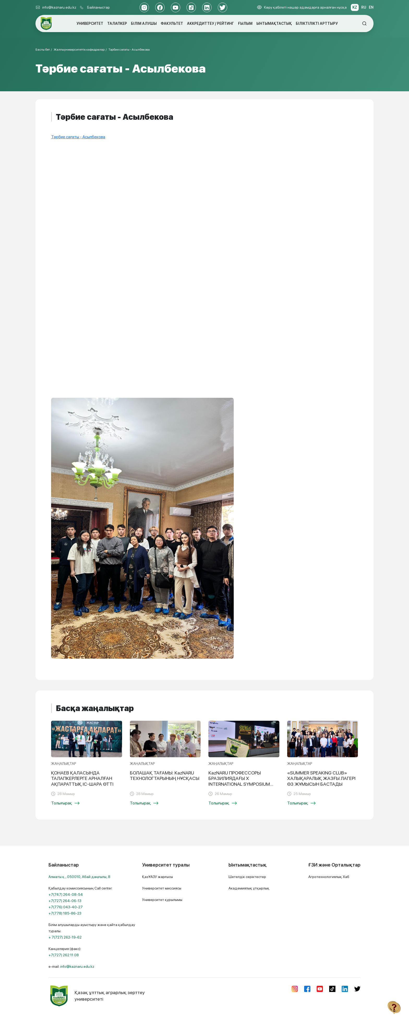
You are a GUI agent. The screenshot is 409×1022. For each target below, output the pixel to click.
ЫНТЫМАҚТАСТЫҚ (274, 23)
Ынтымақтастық (247, 865)
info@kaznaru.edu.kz (55, 7)
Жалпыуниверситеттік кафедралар (79, 49)
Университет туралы (166, 865)
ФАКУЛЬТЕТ (172, 23)
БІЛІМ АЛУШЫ (144, 23)
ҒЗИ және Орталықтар (334, 865)
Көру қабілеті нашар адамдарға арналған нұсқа (302, 7)
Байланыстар (98, 7)
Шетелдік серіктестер (247, 877)
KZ (354, 7)
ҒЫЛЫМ (245, 23)
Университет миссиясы (161, 888)
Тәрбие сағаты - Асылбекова (129, 49)
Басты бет (42, 49)
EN (371, 7)
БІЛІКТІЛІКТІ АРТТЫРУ (317, 23)
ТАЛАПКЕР (117, 23)
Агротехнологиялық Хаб (328, 877)
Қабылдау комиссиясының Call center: (80, 900)
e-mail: (71, 966)
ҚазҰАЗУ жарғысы (157, 877)
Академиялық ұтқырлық (248, 888)
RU (363, 7)
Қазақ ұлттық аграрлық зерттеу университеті (97, 995)
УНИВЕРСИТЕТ (89, 23)
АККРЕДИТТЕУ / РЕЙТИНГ (210, 23)
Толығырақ (65, 803)
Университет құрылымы (162, 900)
